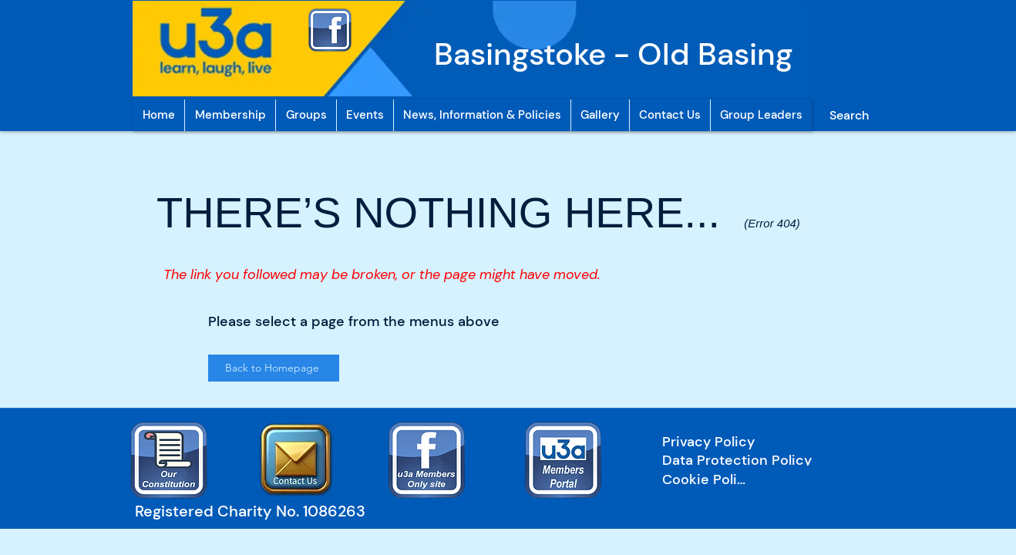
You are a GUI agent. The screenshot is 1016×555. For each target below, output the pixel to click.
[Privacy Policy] (761, 441)
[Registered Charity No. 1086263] (257, 511)
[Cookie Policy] (707, 479)
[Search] (849, 115)
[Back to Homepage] (273, 368)
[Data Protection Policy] (761, 460)
